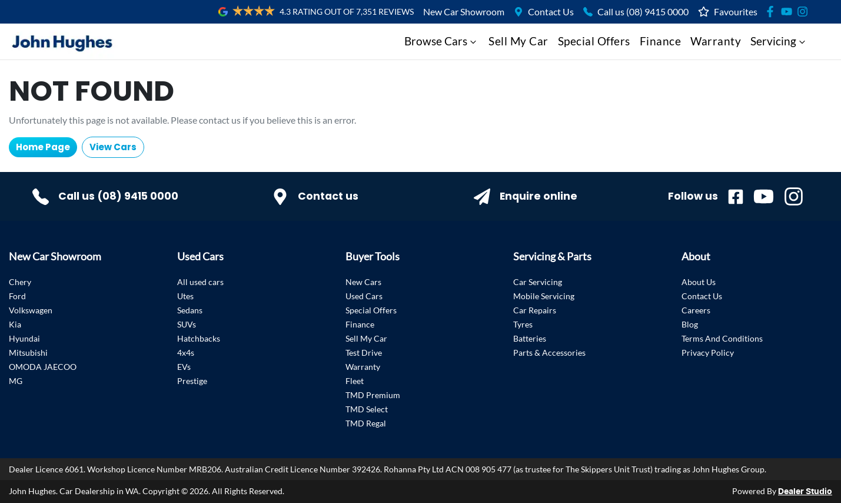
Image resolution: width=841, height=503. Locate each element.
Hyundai (24, 338)
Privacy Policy (708, 353)
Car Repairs (534, 310)
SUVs (186, 324)
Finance (661, 41)
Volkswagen (30, 310)
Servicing (779, 41)
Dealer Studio (805, 492)
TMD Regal (365, 423)
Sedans (189, 310)
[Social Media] (772, 11)
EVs (184, 367)
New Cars (363, 282)
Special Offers (594, 41)
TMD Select (366, 409)
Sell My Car (518, 41)
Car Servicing (537, 282)
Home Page (43, 147)
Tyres (523, 324)
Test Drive (363, 353)
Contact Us (551, 11)
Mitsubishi (28, 353)
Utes (185, 296)
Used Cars (364, 296)
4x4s (185, 353)
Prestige (192, 381)
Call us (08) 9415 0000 (643, 11)
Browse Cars (441, 41)
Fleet (354, 381)
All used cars (200, 282)
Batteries (529, 338)
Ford (17, 296)
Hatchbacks (198, 338)
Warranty (715, 41)
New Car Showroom (463, 11)
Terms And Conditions (722, 338)
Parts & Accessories (549, 353)
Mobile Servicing (543, 296)
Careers (696, 310)
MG (15, 381)
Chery (20, 282)
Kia (15, 324)
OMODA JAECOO (43, 367)
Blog (690, 324)
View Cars (113, 147)
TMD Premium (372, 395)
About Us (699, 282)
